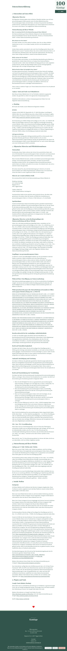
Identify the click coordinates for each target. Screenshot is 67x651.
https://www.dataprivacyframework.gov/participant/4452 (35, 576)
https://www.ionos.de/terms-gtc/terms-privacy (28, 117)
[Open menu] (59, 11)
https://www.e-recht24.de (22, 599)
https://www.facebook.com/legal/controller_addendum (30, 534)
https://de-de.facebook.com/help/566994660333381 (27, 557)
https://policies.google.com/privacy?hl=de (27, 596)
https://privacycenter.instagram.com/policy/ (23, 556)
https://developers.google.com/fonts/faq (22, 594)
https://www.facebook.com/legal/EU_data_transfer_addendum (28, 555)
